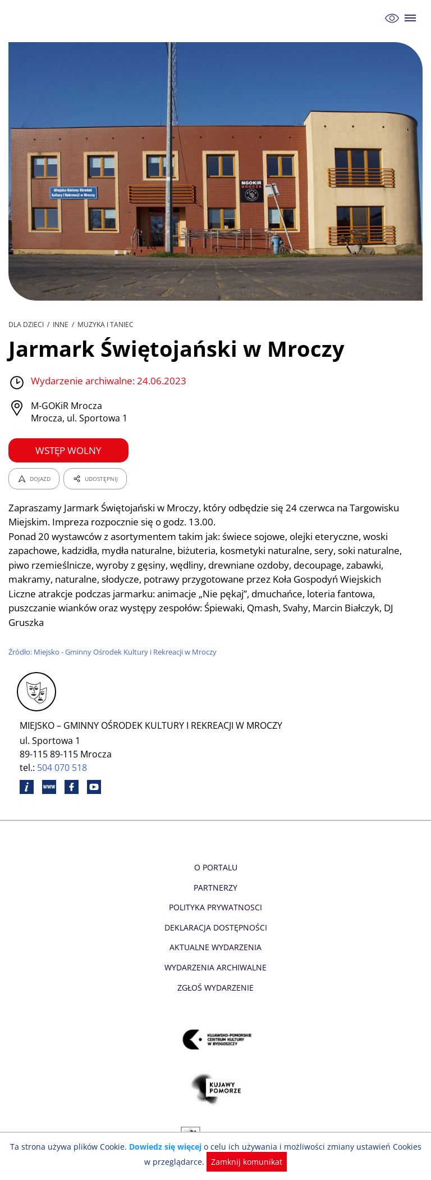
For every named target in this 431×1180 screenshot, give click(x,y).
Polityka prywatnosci (215, 907)
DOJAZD (34, 478)
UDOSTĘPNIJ (94, 478)
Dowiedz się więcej (163, 1146)
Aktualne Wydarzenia (216, 947)
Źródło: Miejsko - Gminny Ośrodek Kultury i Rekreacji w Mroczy (114, 652)
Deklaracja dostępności (215, 927)
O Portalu (215, 867)
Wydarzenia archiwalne (215, 967)
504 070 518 (62, 767)
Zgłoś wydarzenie (215, 987)
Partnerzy (215, 887)
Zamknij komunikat (241, 1161)
